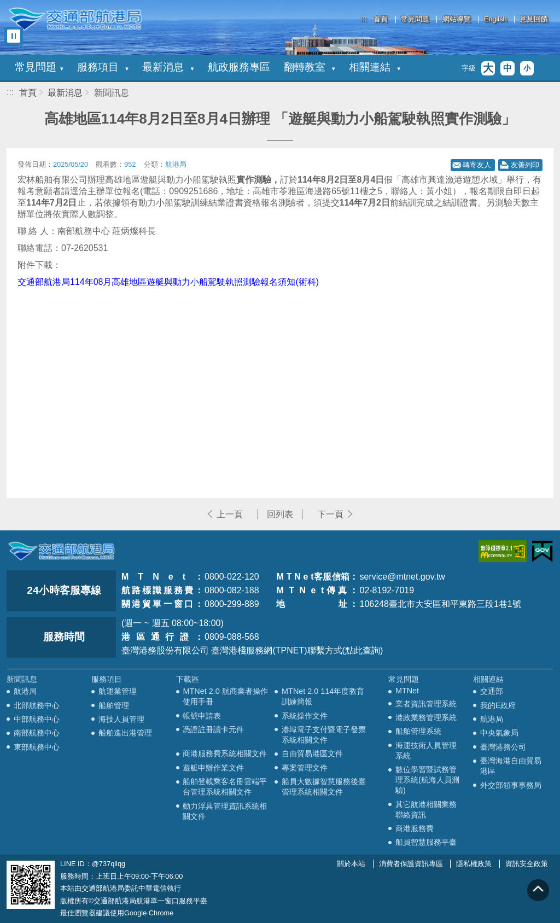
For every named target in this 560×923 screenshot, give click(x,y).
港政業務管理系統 (426, 717)
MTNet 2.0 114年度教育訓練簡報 (323, 696)
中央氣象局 (499, 732)
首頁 (381, 19)
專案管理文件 (305, 767)
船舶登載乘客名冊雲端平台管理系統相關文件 (225, 786)
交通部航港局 (75, 19)
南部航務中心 (37, 732)
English (495, 19)
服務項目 (103, 67)
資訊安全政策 (526, 864)
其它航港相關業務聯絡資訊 (426, 809)
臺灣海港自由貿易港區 (510, 765)
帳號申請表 (202, 715)
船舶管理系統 (418, 731)
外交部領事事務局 (510, 785)
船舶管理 (113, 705)
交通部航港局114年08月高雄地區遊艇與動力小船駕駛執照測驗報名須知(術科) (168, 282)
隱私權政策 (474, 864)
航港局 (25, 691)
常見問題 (415, 19)
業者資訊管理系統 (426, 703)
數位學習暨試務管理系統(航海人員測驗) (427, 780)
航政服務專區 (239, 67)
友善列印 (525, 165)
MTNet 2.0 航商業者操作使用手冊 (225, 696)
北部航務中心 (37, 705)
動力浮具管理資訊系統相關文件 (225, 811)
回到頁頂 (538, 890)
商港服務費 (414, 828)
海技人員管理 (121, 719)
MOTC (61, 551)
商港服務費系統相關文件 (225, 753)
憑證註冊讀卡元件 (213, 729)
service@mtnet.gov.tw (402, 576)
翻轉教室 (309, 67)
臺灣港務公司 (503, 747)
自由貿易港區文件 (312, 753)
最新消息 (168, 67)
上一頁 (230, 514)
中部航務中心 (37, 719)
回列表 (280, 514)
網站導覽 (456, 19)
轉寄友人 (477, 165)
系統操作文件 (305, 715)
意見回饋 (534, 19)
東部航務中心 (37, 747)
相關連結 (374, 67)
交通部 (491, 691)
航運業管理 (117, 691)
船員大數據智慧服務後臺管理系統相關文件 (324, 786)
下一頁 (330, 514)
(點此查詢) (362, 650)
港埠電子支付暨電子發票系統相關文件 (324, 734)
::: (364, 19)
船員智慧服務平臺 (426, 842)
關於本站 (351, 864)
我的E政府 (498, 705)
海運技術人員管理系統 (426, 750)
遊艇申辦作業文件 (213, 767)
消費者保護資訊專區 (411, 864)
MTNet (407, 690)
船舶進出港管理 (125, 732)
